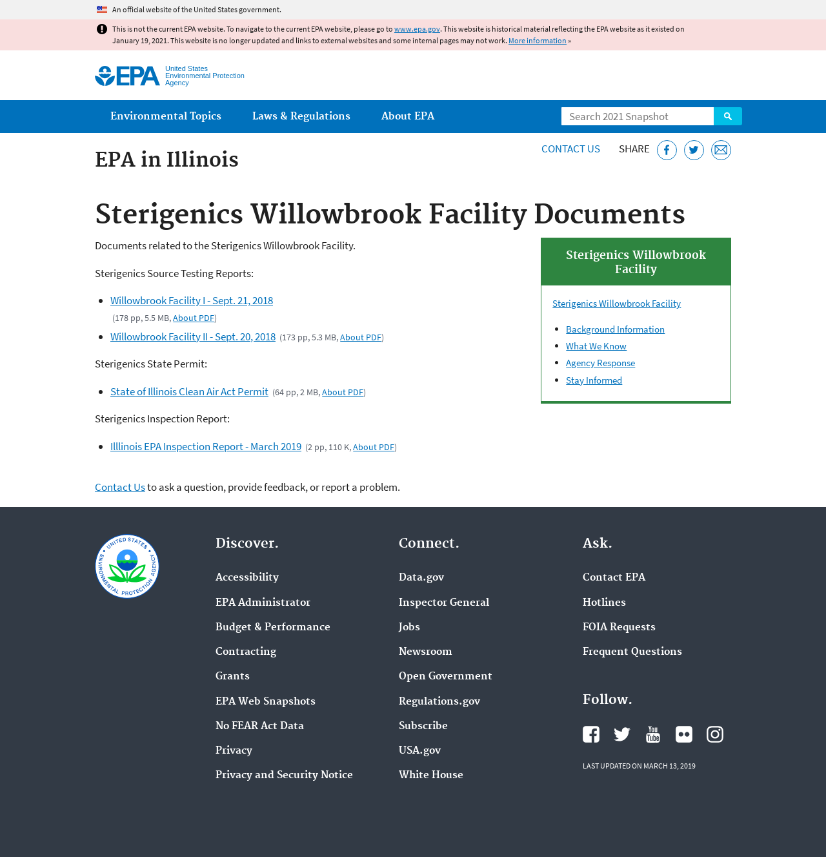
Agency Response (600, 362)
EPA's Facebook (591, 734)
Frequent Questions (632, 652)
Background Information (615, 329)
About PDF (193, 318)
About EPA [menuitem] (407, 116)
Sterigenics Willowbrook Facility (616, 303)
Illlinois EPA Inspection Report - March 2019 (205, 446)
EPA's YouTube (653, 734)
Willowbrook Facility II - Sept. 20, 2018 (193, 336)
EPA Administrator (263, 603)
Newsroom (425, 652)
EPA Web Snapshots (266, 702)
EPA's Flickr (684, 734)
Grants (233, 677)
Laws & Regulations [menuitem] (301, 116)
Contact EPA (614, 578)
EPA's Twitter (622, 734)
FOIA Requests (619, 628)
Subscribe (423, 726)
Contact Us (570, 148)
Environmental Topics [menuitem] (165, 116)
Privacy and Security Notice (284, 775)
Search (728, 116)
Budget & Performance (273, 628)
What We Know (596, 346)
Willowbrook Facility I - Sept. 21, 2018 (191, 300)
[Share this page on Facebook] (667, 150)
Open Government (445, 677)
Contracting (246, 652)
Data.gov (421, 578)
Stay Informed (594, 380)
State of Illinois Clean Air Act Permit (189, 391)
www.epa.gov (417, 29)
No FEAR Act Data (260, 726)
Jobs (409, 628)
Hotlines (604, 603)
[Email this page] (721, 150)
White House (431, 775)
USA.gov (420, 751)
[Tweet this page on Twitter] (694, 150)
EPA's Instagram (715, 734)
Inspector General (444, 603)
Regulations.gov (439, 702)
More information (538, 40)
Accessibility (247, 578)
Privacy (234, 751)
